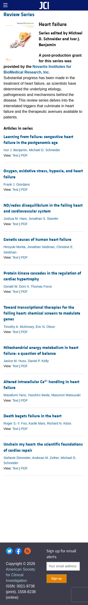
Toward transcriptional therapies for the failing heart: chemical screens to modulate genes (42, 313)
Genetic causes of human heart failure (37, 239)
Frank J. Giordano (17, 184)
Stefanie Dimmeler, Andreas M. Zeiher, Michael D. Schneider (40, 460)
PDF (24, 155)
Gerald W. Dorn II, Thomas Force (28, 286)
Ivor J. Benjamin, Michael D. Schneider (32, 150)
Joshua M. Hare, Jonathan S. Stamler (31, 218)
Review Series (19, 14)
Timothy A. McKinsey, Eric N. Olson (29, 327)
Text (15, 155)
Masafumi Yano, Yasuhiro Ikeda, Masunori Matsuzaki (42, 395)
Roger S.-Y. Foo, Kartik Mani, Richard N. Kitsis (37, 423)
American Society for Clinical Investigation (20, 575)
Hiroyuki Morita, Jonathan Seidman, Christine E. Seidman (38, 249)
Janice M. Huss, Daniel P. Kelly (26, 361)
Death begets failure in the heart (32, 416)
